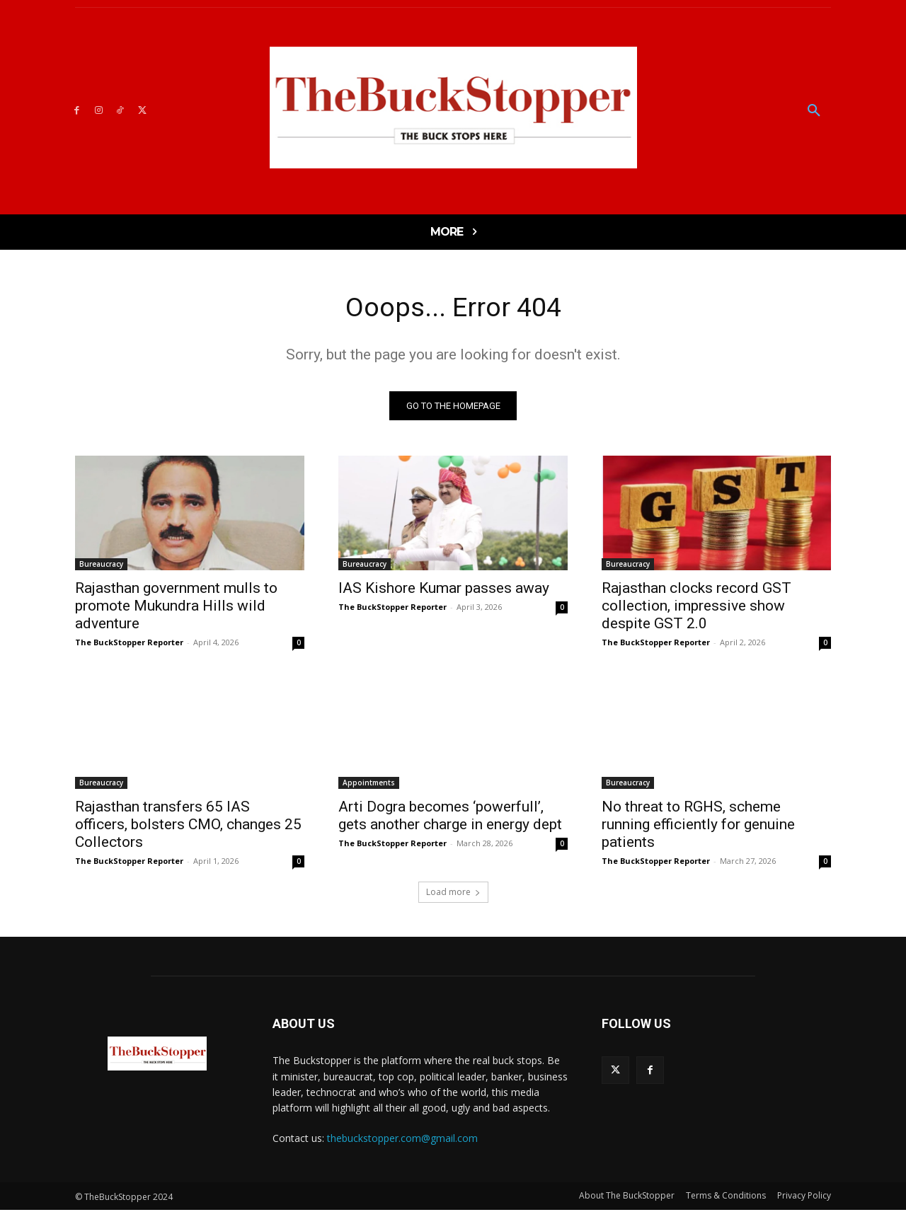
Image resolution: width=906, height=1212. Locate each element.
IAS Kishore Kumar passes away (443, 590)
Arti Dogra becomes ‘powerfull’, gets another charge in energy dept (450, 817)
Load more (453, 894)
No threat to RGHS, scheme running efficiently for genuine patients (698, 826)
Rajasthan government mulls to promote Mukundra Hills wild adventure (176, 608)
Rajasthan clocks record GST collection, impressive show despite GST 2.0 (696, 608)
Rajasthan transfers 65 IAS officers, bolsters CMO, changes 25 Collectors (188, 826)
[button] (814, 111)
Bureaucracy (101, 566)
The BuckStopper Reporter (129, 644)
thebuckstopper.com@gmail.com (402, 1140)
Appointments (369, 785)
